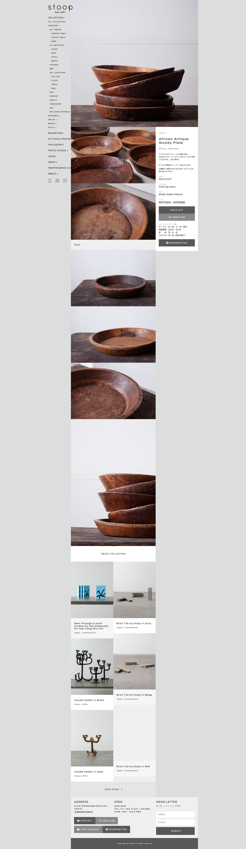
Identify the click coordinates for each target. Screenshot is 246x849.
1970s (85, 704)
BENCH (54, 61)
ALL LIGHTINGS (57, 73)
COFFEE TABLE (58, 37)
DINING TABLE (58, 33)
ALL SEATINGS (57, 45)
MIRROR (54, 96)
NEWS (51, 162)
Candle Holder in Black (89, 700)
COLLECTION (56, 17)
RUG (52, 92)
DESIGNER (53, 116)
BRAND (51, 124)
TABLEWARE (55, 104)
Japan (77, 633)
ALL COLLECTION (56, 22)
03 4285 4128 (177, 217)
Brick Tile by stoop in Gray (133, 623)
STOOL (54, 57)
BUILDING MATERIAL (60, 112)
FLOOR (54, 80)
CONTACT (86, 820)
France (77, 704)
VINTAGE (179, 202)
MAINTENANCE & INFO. (62, 168)
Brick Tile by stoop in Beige (134, 694)
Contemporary (89, 633)
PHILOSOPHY (56, 145)
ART (51, 108)
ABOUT (52, 173)
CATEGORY (53, 26)
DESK (53, 41)
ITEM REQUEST (89, 829)
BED (52, 69)
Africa (162, 148)
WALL (54, 88)
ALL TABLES (55, 30)
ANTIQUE (165, 202)
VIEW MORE (111, 789)
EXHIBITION (55, 133)
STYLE (51, 127)
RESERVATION (178, 242)
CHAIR (54, 49)
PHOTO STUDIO (57, 150)
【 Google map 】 (83, 811)
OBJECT (53, 100)
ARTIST (51, 120)
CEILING (55, 77)
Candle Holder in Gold (88, 771)
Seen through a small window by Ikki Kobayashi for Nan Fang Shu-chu (91, 626)
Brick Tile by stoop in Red (133, 766)
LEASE (52, 156)
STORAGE (54, 65)
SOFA (53, 53)
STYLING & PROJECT (60, 139)
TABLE (54, 84)
